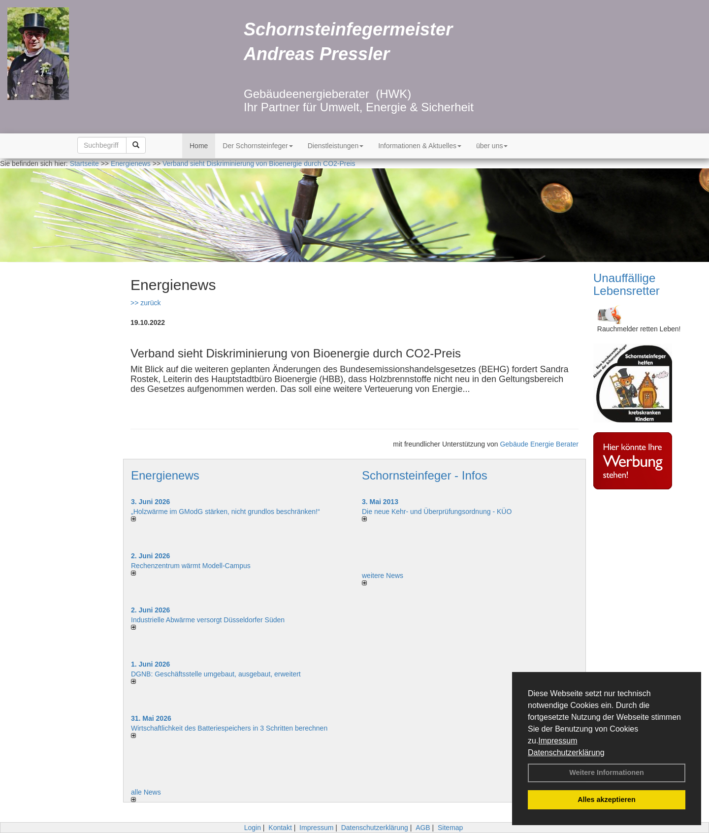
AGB (423, 828)
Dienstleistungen (336, 146)
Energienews (165, 475)
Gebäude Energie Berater (539, 444)
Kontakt (279, 828)
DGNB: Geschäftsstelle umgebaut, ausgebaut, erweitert (216, 674)
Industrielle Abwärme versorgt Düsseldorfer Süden (208, 620)
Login (252, 828)
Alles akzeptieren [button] (607, 799)
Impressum (557, 741)
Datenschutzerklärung (566, 752)
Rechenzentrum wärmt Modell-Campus (191, 566)
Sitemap (450, 828)
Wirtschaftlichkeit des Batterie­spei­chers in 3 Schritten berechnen (229, 728)
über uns (492, 146)
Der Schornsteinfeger (257, 146)
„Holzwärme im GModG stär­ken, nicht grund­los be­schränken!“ (225, 511)
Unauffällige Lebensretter (626, 284)
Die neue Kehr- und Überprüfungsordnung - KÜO (437, 511)
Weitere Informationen (606, 772)
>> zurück (145, 303)
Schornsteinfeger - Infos (424, 475)
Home (199, 146)
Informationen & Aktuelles (419, 146)
